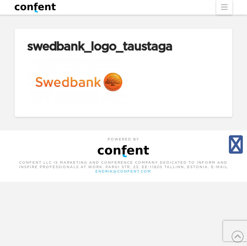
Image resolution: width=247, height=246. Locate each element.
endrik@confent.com (123, 171)
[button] (224, 7)
